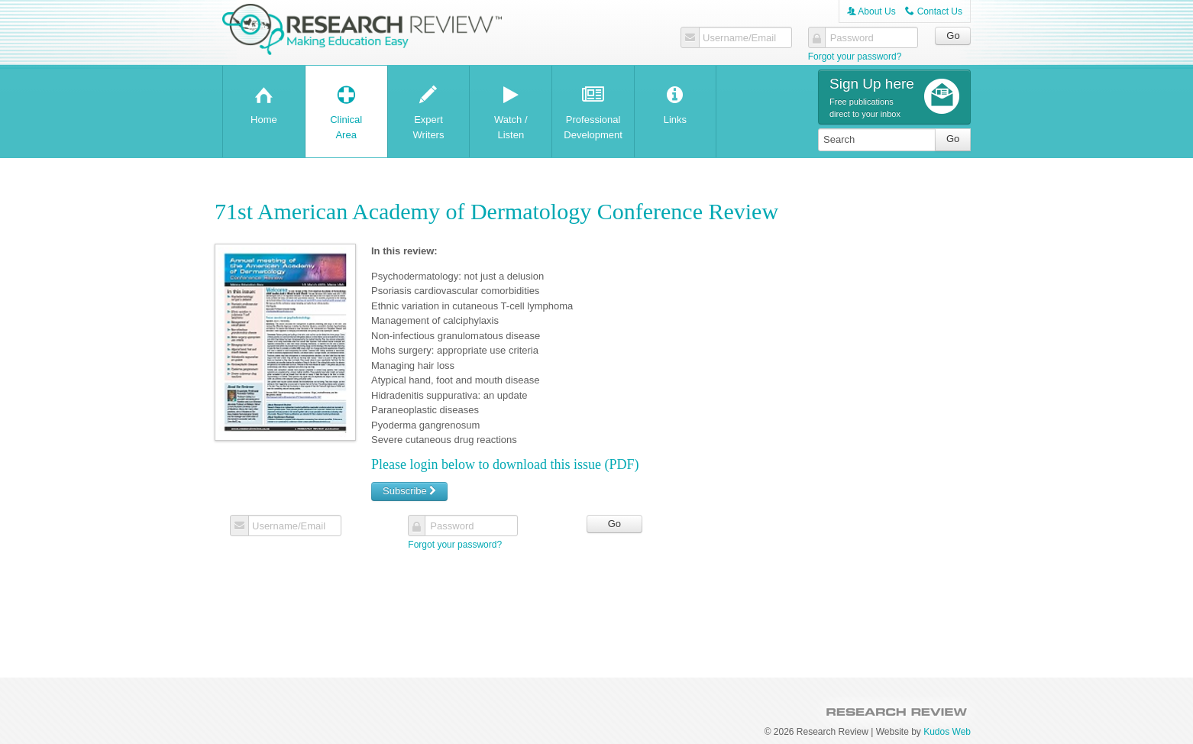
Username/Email (739, 38)
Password (852, 38)
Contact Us (933, 11)
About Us (871, 11)
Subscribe (409, 491)
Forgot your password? (855, 56)
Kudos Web (947, 731)
